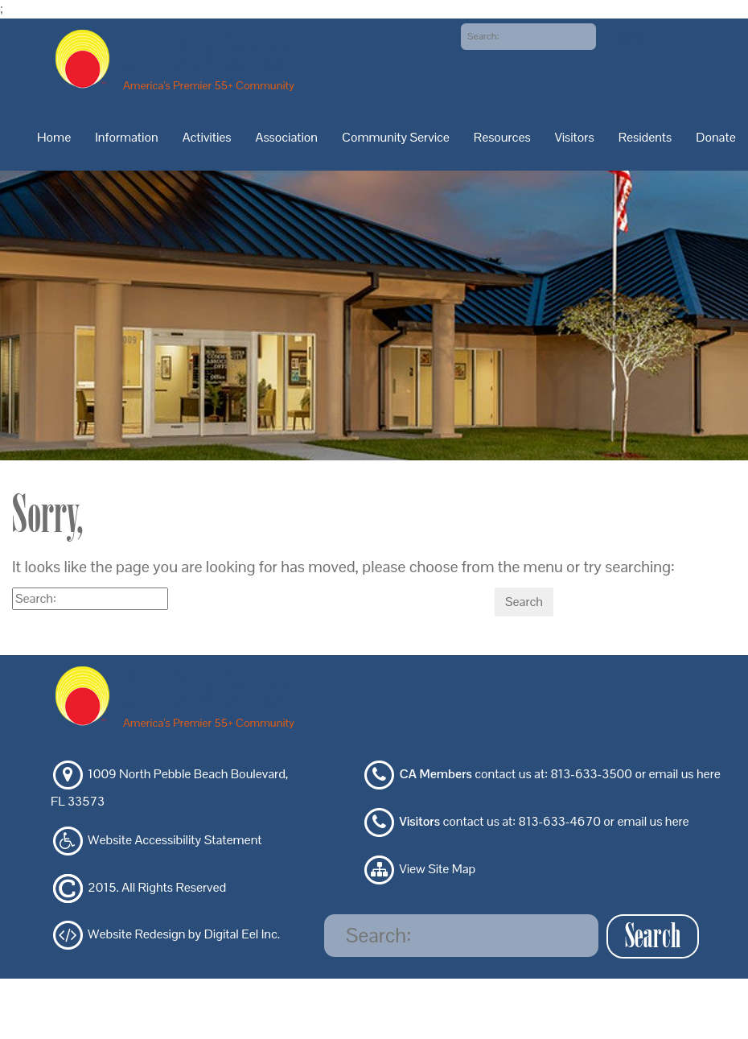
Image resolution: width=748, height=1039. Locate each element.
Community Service (396, 137)
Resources (502, 137)
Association (287, 137)
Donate (715, 137)
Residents (645, 137)
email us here (684, 774)
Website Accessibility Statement (174, 839)
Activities (207, 137)
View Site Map (438, 868)
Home (54, 137)
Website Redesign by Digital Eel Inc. (184, 934)
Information (126, 137)
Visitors (574, 137)
